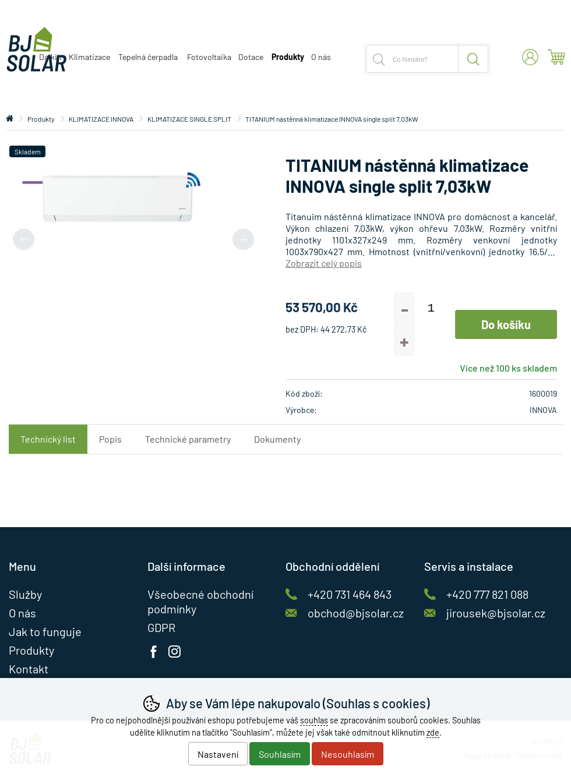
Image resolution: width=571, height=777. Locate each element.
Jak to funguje (45, 631)
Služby (25, 594)
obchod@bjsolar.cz (356, 613)
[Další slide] (243, 239)
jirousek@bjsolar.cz (495, 613)
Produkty (41, 119)
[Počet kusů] (431, 308)
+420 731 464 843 (350, 594)
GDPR (161, 627)
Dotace (250, 57)
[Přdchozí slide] (23, 239)
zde (433, 732)
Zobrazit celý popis (324, 263)
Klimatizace (89, 57)
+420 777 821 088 (487, 594)
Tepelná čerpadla (148, 57)
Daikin (50, 57)
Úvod (9, 119)
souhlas (314, 720)
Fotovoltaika (209, 57)
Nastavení (218, 754)
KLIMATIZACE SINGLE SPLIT (189, 119)
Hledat (473, 59)
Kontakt (28, 669)
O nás (321, 57)
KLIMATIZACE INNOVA (101, 119)
